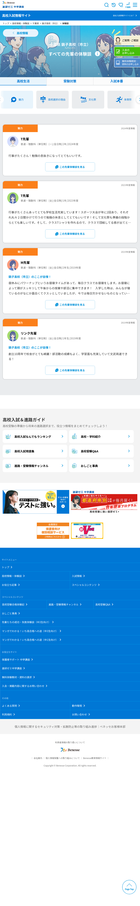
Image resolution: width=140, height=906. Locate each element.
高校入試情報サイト (16, 15)
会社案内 (38, 757)
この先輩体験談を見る (72, 167)
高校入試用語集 (19, 451)
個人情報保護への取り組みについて (63, 757)
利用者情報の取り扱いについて (70, 742)
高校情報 (22, 33)
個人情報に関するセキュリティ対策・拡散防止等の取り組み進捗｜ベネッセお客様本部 (70, 726)
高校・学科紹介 (86, 436)
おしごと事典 (84, 465)
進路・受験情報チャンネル (26, 465)
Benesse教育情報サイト (94, 757)
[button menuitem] (128, 5)
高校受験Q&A (84, 451)
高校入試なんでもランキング (27, 436)
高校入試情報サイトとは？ (123, 15)
